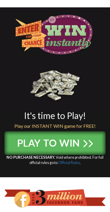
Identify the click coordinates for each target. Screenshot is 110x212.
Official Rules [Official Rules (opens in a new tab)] (69, 162)
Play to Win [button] (55, 141)
